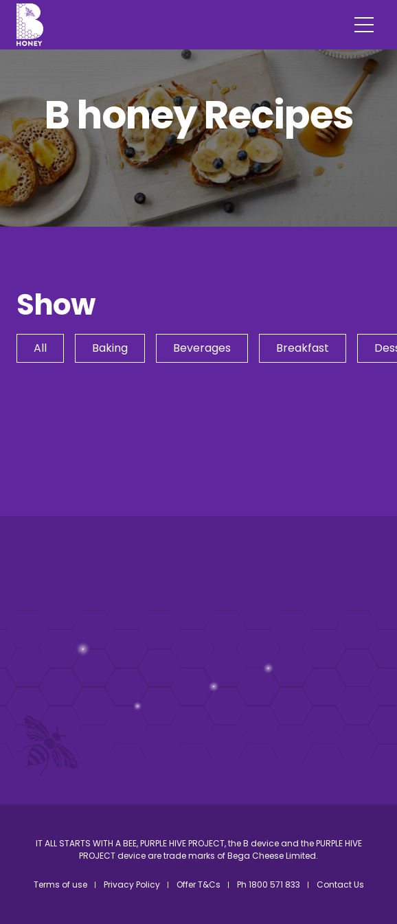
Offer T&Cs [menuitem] (198, 884)
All (40, 348)
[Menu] (364, 24)
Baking (110, 348)
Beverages (202, 348)
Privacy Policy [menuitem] (132, 884)
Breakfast (302, 348)
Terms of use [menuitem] (60, 884)
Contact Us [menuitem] (340, 884)
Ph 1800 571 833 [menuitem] (268, 884)
